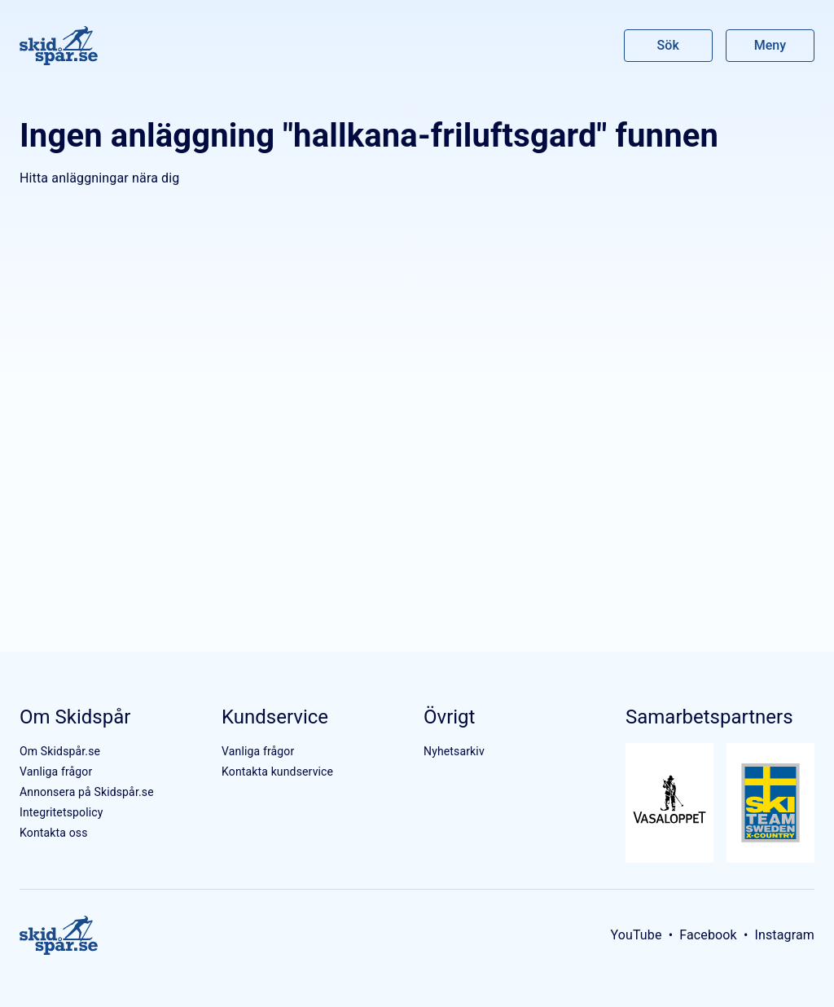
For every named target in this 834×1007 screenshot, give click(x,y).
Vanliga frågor (56, 771)
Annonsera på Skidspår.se (87, 791)
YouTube (635, 935)
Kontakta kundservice (277, 771)
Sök (668, 45)
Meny (770, 45)
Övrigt (449, 717)
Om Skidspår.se (60, 751)
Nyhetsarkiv (454, 751)
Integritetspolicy (61, 812)
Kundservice (275, 717)
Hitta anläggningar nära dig (99, 178)
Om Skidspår (75, 717)
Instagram (784, 935)
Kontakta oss (54, 832)
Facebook (708, 935)
